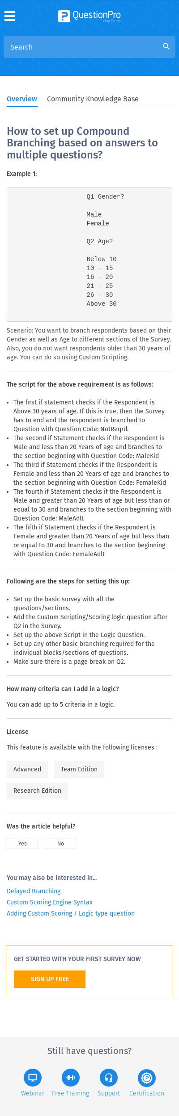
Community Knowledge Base (93, 99)
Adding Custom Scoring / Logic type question (71, 913)
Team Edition (79, 769)
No (60, 844)
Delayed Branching (33, 891)
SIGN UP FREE (50, 979)
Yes (22, 844)
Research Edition (37, 791)
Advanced (27, 769)
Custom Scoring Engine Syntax (50, 902)
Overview (22, 99)
